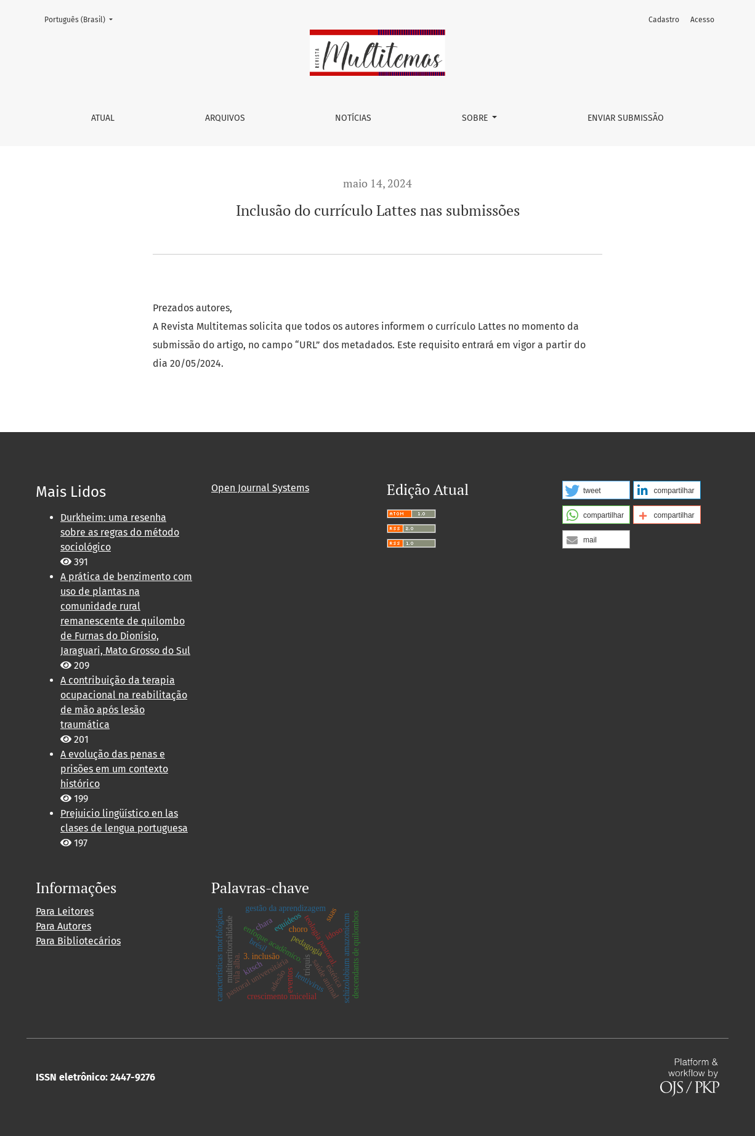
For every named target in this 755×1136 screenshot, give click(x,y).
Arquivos (225, 118)
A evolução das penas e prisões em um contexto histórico (114, 769)
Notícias (353, 118)
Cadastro (663, 19)
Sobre (476, 118)
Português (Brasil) (82, 19)
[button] (596, 490)
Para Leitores (65, 911)
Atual (103, 118)
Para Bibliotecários (78, 941)
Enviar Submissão (625, 118)
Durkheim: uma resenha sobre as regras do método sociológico (119, 532)
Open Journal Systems (260, 488)
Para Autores (63, 926)
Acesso (702, 19)
